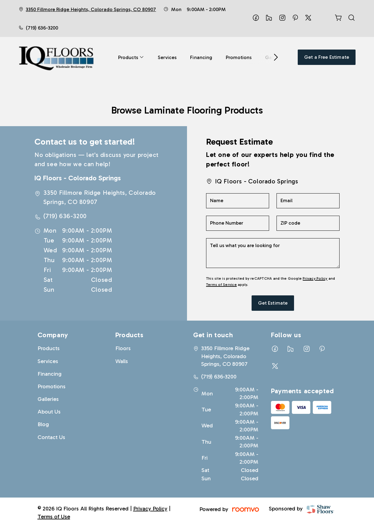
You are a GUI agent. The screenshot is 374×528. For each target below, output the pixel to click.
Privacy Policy (315, 278)
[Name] (237, 200)
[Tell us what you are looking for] (273, 253)
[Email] (308, 200)
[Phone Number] (237, 223)
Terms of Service (221, 284)
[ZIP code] (308, 223)
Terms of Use (54, 516)
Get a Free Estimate (326, 57)
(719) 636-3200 (42, 28)
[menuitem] (131, 57)
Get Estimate (273, 303)
